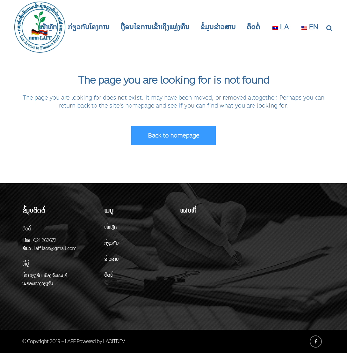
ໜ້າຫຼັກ (110, 227)
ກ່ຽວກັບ (111, 243)
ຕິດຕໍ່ (108, 275)
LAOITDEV (114, 341)
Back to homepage (173, 135)
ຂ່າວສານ (111, 259)
